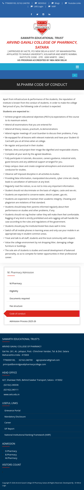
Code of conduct (17, 313)
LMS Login (38, 6)
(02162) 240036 (11, 384)
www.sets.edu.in (12, 394)
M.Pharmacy (16, 283)
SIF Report (9, 428)
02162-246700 (26, 360)
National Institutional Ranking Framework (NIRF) (27, 434)
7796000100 (9, 360)
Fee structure (16, 306)
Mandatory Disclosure (15, 416)
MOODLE (42, 3)
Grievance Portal (12, 410)
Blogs (57, 3)
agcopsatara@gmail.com (48, 360)
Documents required (20, 298)
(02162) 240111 (11, 389)
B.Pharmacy (11, 454)
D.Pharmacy (11, 451)
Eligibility (14, 291)
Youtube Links (74, 3)
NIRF (54, 6)
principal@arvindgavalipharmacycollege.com (24, 364)
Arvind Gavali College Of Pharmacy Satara (31, 483)
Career (7, 422)
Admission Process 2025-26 (23, 321)
